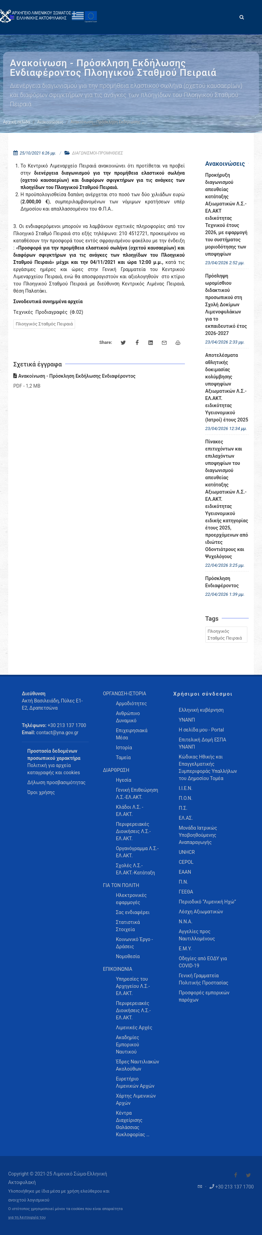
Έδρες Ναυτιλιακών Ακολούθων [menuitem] (137, 1065)
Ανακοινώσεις (50, 122)
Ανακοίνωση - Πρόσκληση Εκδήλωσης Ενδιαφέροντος (74, 376)
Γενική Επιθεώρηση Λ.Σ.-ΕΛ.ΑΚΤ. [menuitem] (137, 793)
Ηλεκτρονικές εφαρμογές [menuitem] (131, 898)
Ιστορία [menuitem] (124, 747)
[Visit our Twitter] (248, 1175)
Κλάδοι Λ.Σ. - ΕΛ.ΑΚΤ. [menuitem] (129, 810)
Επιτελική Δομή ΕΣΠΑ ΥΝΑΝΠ (202, 743)
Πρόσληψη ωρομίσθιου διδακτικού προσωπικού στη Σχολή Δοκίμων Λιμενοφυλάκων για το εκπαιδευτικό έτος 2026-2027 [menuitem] (226, 304)
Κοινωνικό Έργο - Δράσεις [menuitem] (134, 943)
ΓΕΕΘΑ (186, 892)
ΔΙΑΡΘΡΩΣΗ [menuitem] (116, 770)
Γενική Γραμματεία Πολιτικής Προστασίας (203, 979)
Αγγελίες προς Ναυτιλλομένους (197, 935)
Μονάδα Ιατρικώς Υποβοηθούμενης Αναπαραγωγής (198, 835)
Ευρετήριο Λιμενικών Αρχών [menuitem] (135, 1082)
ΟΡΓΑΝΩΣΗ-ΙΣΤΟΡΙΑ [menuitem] (124, 693)
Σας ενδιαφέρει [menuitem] (133, 912)
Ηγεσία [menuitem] (123, 780)
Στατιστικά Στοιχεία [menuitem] (128, 925)
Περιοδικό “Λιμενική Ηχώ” (207, 901)
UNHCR (187, 852)
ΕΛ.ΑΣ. (186, 818)
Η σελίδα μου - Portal (201, 730)
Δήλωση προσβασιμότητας (56, 782)
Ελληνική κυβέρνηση (201, 710)
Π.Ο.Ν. (185, 798)
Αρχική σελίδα (16, 122)
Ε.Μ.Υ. (185, 948)
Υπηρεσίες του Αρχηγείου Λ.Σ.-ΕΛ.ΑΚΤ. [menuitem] (133, 986)
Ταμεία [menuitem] (123, 757)
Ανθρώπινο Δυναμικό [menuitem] (128, 717)
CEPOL (186, 862)
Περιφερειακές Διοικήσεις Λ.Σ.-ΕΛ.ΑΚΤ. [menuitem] (133, 831)
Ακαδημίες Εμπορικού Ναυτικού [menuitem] (127, 1045)
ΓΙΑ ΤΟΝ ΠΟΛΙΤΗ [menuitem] (121, 885)
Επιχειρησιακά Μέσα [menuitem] (132, 734)
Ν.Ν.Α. (185, 921)
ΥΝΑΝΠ (187, 720)
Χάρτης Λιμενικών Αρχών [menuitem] (136, 1099)
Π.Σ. (183, 808)
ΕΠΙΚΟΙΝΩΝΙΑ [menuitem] (117, 969)
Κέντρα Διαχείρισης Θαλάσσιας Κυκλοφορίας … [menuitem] (132, 1123)
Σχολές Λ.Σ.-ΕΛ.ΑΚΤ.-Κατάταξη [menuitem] (135, 869)
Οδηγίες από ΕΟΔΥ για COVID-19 (203, 962)
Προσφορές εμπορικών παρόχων (204, 996)
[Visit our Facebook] (235, 1175)
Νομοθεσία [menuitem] (128, 956)
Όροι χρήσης (41, 792)
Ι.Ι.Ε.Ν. (185, 788)
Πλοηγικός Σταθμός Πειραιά (44, 323)
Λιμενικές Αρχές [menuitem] (134, 1027)
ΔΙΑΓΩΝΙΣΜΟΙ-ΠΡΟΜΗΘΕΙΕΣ (97, 153)
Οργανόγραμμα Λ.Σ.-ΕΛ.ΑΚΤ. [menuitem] (137, 852)
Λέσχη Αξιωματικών (201, 911)
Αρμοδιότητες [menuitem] (131, 703)
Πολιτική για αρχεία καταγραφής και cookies (53, 769)
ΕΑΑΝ (185, 872)
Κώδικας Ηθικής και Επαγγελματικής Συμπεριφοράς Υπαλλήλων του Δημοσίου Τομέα (208, 767)
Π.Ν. (183, 882)
